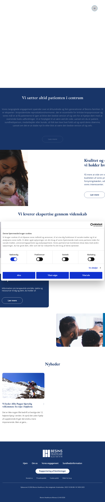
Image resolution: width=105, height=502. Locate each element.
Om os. (52, 73)
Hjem (25, 463)
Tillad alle (86, 275)
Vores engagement (50, 463)
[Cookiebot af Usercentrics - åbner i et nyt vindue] (92, 225)
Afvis (19, 275)
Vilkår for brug (67, 478)
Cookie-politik (54, 478)
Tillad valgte (52, 275)
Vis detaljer (93, 268)
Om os (35, 463)
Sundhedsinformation (72, 463)
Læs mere (52, 139)
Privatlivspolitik (41, 478)
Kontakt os (29, 478)
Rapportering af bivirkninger (52, 471)
